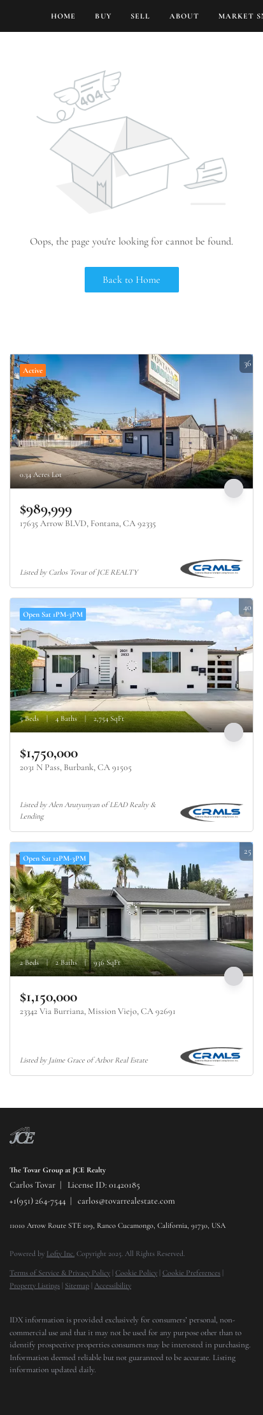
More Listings (229, 342)
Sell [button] (140, 15)
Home (63, 15)
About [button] (184, 15)
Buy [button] (103, 15)
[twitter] (41, 1389)
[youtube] (92, 1389)
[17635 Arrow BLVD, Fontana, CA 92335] (131, 421)
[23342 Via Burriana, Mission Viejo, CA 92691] (131, 909)
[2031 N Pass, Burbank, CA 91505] (131, 665)
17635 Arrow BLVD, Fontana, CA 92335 (88, 523)
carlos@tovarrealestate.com (126, 1200)
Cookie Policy (136, 1272)
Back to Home (131, 279)
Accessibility (112, 1285)
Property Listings (35, 1285)
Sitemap (77, 1285)
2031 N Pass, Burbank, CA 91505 (76, 767)
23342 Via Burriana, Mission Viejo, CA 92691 (98, 1011)
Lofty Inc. (60, 1253)
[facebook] (16, 1389)
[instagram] (66, 1389)
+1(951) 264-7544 (38, 1200)
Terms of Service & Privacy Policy (60, 1272)
